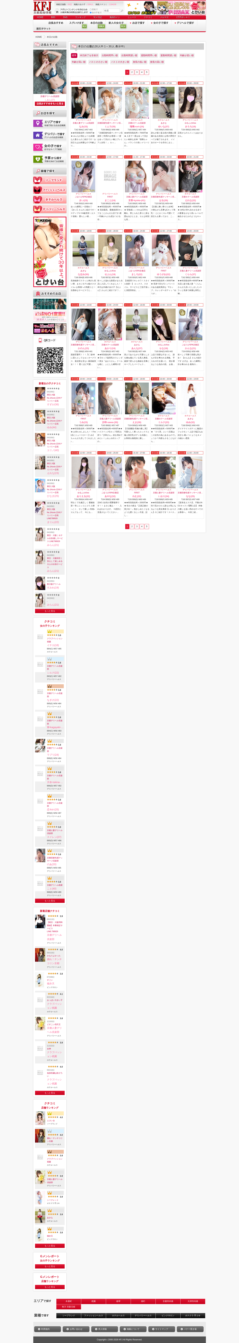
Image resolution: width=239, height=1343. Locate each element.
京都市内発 (168, 1301)
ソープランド (68, 1315)
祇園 (93, 1301)
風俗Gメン (115, 17)
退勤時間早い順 (149, 55)
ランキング (80, 17)
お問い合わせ (76, 1329)
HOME (40, 17)
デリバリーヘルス (143, 1315)
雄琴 (118, 1301)
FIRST (110, 197)
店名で (94, 9)
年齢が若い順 (187, 55)
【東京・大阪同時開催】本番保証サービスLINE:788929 (55, 926)
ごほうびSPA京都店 (83, 197)
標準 (74, 55)
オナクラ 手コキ (192, 1315)
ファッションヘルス (93, 1315)
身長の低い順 (140, 62)
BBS (53, 17)
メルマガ (164, 17)
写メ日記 (98, 17)
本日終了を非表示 (89, 55)
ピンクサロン (168, 1315)
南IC (143, 1301)
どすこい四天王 (54, 1024)
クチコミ (148, 17)
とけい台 (51, 1120)
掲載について (133, 1329)
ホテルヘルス (118, 1315)
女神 (49, 1049)
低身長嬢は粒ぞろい (55, 1074)
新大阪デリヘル (54, 584)
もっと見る (50, 611)
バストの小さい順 (98, 62)
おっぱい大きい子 (55, 1000)
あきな (50, 1218)
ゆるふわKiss (190, 123)
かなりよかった (54, 956)
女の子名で (96, 12)
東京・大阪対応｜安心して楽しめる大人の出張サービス (55, 562)
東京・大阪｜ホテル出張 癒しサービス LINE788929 (55, 538)
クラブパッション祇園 (55, 640)
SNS (65, 17)
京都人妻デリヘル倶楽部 (55, 831)
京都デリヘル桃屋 (55, 885)
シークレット (53, 1200)
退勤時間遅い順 (168, 55)
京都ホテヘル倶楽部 (137, 123)
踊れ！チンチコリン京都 (55, 1139)
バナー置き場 (190, 1329)
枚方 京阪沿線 (68, 1306)
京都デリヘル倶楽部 (49, 96)
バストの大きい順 (120, 62)
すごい (50, 980)
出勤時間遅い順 (129, 55)
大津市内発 (193, 1301)
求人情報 (102, 1329)
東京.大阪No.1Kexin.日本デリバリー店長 (54, 398)
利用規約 (45, 1329)
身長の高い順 (157, 62)
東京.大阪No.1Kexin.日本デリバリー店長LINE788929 (54, 513)
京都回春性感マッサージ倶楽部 (55, 859)
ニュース (132, 17)
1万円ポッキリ (183, 17)
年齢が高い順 (79, 62)
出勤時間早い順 (110, 55)
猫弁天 (50, 1236)
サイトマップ (161, 1329)
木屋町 (69, 1301)
